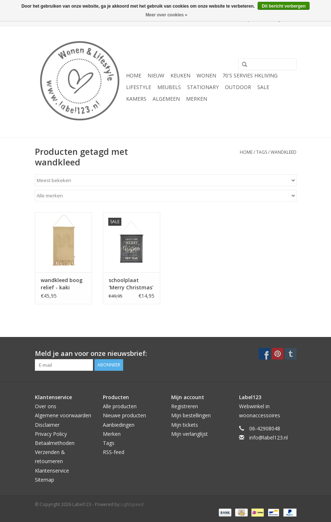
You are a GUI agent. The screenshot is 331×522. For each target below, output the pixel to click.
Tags (261, 152)
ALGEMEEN (166, 98)
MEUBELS (169, 87)
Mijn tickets (184, 424)
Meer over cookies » (166, 14)
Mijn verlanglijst (189, 433)
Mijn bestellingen (191, 415)
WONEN (206, 75)
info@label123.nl (268, 437)
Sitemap (44, 479)
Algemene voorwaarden (63, 415)
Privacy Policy (51, 433)
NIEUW (156, 75)
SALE (263, 87)
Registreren (184, 406)
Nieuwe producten (124, 415)
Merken (196, 98)
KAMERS (136, 98)
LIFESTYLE (138, 87)
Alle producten (120, 406)
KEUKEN (180, 75)
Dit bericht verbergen (284, 6)
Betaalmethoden (54, 442)
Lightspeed (132, 504)
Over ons (45, 406)
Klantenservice (52, 470)
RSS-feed (113, 452)
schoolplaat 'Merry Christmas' (131, 284)
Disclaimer (47, 424)
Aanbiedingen (118, 424)
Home (133, 75)
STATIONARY (203, 87)
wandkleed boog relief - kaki (61, 284)
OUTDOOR (238, 87)
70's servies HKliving (250, 75)
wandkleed (283, 152)
